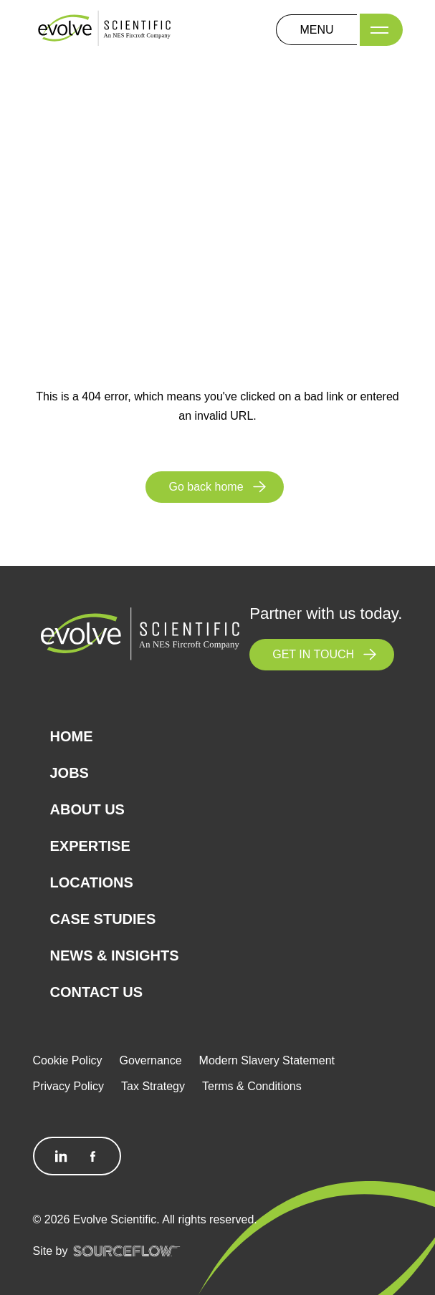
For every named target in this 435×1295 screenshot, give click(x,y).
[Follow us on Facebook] (92, 1156)
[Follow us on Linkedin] (61, 1156)
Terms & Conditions (252, 1086)
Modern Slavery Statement (267, 1060)
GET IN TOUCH (313, 654)
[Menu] (381, 30)
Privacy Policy (69, 1086)
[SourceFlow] (127, 1251)
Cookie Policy (67, 1060)
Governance (150, 1060)
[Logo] (104, 29)
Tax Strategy (153, 1086)
